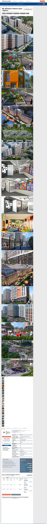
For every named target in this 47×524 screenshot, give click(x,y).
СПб (13, 430)
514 (21, 1)
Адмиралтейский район (5, 11)
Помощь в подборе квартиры (16, 494)
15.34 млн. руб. (23, 436)
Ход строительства (16, 13)
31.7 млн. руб (27, 436)
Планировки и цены (9, 13)
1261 (15, 1)
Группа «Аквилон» (5, 450)
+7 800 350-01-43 (28, 9)
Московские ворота (15, 431)
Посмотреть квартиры (6, 440)
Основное (4, 13)
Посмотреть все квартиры (6, 494)
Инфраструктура (22, 13)
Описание (3, 428)
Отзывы (28, 13)
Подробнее (30, 481)
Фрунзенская (14, 432)
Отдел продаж (42, 1)
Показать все (12, 475)
